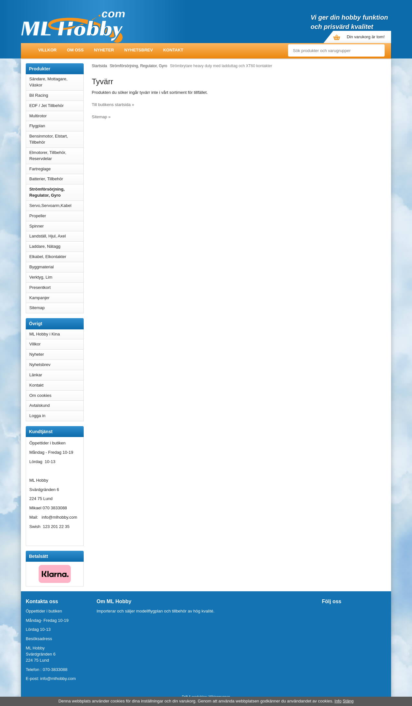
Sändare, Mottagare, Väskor (56, 81)
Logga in (37, 415)
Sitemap (37, 307)
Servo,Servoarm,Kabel (56, 205)
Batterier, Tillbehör (56, 178)
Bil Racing (56, 95)
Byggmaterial (56, 266)
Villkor (47, 50)
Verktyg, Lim (56, 277)
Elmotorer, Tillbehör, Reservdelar (56, 155)
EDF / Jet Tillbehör (56, 105)
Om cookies (40, 395)
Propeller (56, 215)
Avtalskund (39, 405)
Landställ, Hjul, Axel (56, 236)
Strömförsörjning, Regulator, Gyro (47, 192)
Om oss (75, 50)
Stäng (348, 701)
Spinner (56, 226)
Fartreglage (56, 168)
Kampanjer (39, 297)
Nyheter (104, 50)
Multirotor (56, 115)
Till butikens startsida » (113, 104)
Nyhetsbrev (138, 50)
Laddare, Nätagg (45, 246)
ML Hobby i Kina (44, 334)
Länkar (35, 374)
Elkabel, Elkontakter (56, 256)
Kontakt (173, 50)
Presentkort (40, 287)
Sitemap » (101, 116)
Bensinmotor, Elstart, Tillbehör (56, 139)
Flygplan (56, 125)
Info (338, 701)
